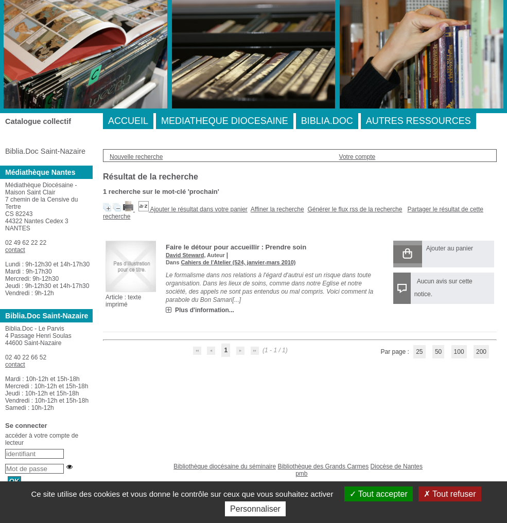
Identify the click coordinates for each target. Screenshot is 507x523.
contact (15, 250)
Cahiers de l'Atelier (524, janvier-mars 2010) (238, 262)
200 (481, 351)
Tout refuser (450, 494)
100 (459, 351)
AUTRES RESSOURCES (418, 121)
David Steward (185, 255)
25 (419, 351)
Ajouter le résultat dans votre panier (198, 209)
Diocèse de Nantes (397, 466)
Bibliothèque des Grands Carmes (323, 466)
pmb (301, 473)
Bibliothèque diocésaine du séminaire (224, 466)
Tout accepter (378, 494)
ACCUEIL (128, 121)
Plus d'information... (204, 310)
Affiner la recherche (277, 209)
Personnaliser (255, 508)
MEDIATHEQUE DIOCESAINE (224, 121)
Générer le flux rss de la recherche (354, 209)
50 (438, 351)
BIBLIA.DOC (327, 121)
